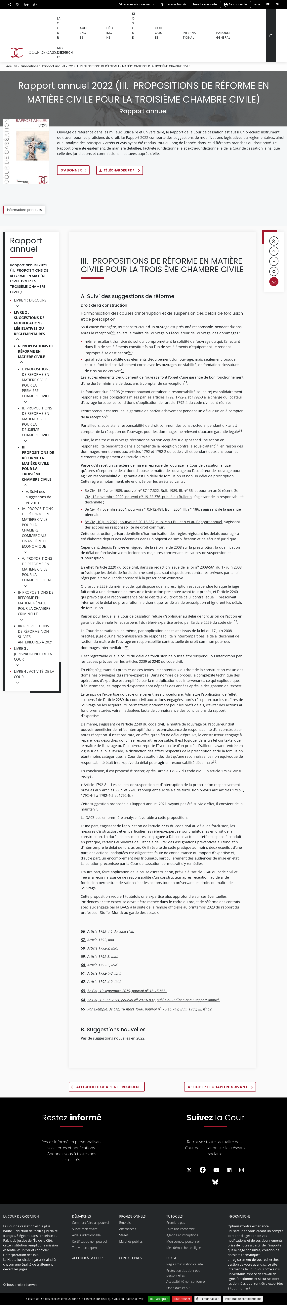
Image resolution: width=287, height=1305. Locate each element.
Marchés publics (131, 1224)
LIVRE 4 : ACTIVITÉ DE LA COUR (34, 656)
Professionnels (132, 1199)
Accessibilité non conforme (185, 1264)
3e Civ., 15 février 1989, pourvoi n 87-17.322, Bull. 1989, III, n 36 (139, 473)
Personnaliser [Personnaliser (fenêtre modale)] (209, 1299)
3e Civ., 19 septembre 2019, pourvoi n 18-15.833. (127, 973)
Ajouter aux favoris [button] (173, 4)
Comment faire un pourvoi (90, 1205)
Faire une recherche (180, 1211)
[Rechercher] (270, 27)
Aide (257, 4)
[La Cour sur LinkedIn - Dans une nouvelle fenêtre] (229, 1152)
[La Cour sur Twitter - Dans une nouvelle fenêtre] (189, 1152)
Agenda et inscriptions (182, 1217)
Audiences (85, 17)
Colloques (153, 17)
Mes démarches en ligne (183, 1230)
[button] (17, 288)
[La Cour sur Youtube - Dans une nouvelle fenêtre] (216, 1152)
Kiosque (130, 17)
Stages (123, 1217)
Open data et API (178, 1270)
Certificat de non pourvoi (89, 1224)
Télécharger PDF (119, 153)
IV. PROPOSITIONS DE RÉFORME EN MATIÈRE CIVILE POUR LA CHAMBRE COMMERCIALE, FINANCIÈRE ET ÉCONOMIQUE (37, 510)
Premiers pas (175, 1205)
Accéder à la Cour (87, 1240)
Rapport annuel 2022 (57, 49)
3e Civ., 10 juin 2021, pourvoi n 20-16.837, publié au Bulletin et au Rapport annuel (153, 504)
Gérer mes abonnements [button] (136, 4)
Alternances (127, 1211)
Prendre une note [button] (205, 4)
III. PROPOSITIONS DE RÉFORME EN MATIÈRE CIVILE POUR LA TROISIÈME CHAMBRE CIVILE (38, 445)
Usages (172, 1240)
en (277, 4)
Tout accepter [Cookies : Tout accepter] (159, 1299)
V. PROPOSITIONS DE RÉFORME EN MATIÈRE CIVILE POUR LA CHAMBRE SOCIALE (38, 551)
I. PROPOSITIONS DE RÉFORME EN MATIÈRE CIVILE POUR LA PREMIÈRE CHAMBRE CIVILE (36, 365)
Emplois (125, 1205)
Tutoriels (174, 1199)
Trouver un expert (84, 1230)
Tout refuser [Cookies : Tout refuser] (182, 1299)
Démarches (81, 1199)
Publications (29, 49)
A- (35, 4)
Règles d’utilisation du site (184, 1246)
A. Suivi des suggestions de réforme (38, 479)
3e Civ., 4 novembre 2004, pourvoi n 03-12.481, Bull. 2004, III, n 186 (142, 491)
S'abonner (71, 152)
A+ (26, 4)
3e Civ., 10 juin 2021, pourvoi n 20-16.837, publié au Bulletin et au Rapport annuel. (153, 982)
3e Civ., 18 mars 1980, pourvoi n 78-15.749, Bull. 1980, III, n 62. (161, 991)
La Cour (62, 17)
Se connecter (235, 4)
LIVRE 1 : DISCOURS (30, 282)
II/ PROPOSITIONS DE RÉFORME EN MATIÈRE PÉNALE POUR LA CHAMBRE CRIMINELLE (36, 585)
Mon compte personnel (183, 1224)
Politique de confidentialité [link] (243, 1299)
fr (268, 4)
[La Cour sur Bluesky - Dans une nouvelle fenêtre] (215, 1164)
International (182, 17)
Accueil (11, 49)
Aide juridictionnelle (86, 1217)
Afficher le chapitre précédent (108, 1069)
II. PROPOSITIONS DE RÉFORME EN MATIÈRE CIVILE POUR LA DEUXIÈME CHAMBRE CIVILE (37, 404)
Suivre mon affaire (85, 1211)
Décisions (108, 17)
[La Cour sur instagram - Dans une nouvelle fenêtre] (241, 1152)
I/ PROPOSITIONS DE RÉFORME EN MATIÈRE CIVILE (36, 334)
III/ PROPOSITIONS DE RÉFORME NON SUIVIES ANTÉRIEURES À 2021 (35, 616)
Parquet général (215, 17)
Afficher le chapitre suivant (218, 1069)
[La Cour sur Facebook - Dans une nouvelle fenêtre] (203, 1152)
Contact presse (132, 1240)
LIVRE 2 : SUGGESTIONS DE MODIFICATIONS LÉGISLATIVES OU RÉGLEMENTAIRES (29, 305)
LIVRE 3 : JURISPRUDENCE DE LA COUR (33, 636)
